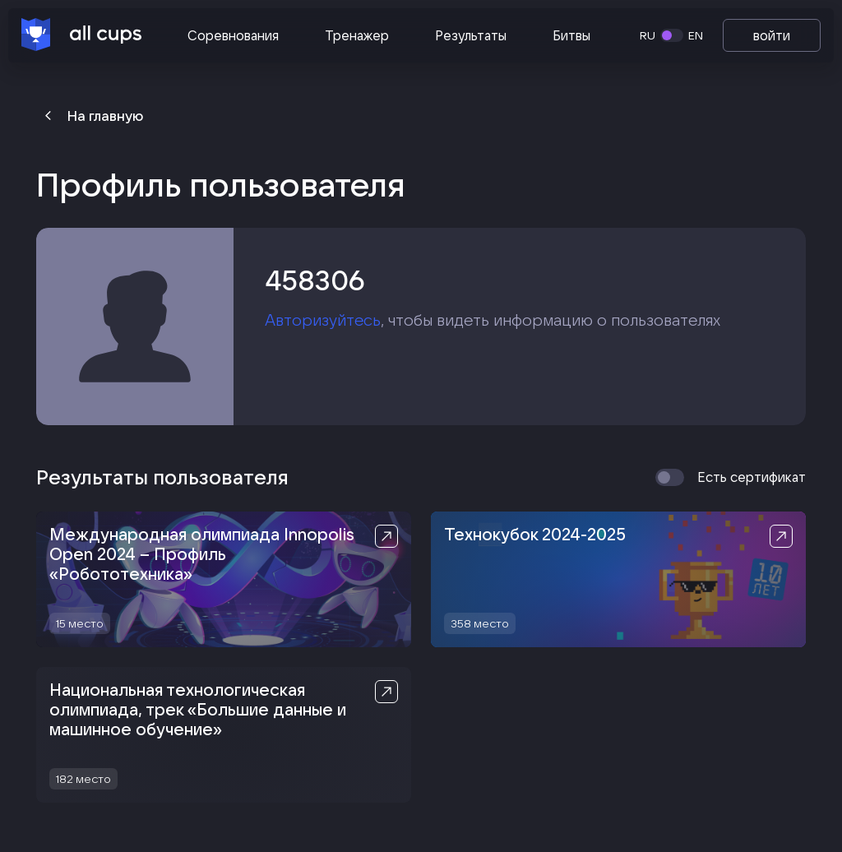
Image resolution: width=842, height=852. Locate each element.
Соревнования (233, 35)
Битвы (571, 35)
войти (771, 35)
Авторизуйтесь (323, 320)
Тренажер (357, 35)
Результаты (471, 35)
